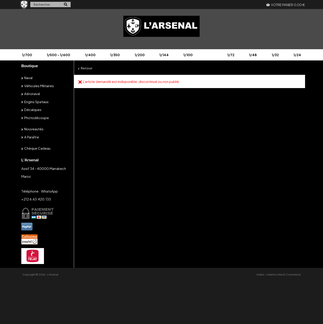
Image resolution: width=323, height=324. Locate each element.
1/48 (253, 55)
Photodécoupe (36, 117)
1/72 (230, 55)
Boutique (29, 66)
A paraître (31, 137)
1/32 (275, 55)
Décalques (32, 109)
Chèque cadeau (37, 148)
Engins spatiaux (36, 102)
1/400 (90, 55)
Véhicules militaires (39, 86)
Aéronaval (32, 93)
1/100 (188, 55)
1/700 (27, 55)
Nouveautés (34, 129)
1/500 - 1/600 (58, 55)
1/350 (115, 55)
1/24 (297, 55)
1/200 (140, 55)
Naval (28, 77)
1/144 (164, 55)
